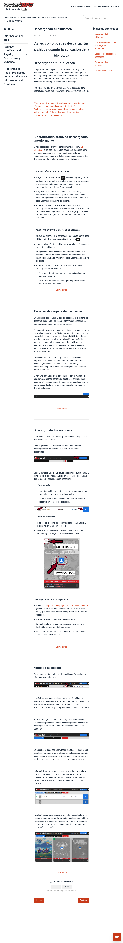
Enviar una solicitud (100, 6)
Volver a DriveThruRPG (81, 6)
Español (113, 6)
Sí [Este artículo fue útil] (57, 887)
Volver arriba (61, 290)
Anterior (39, 900)
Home (11, 29)
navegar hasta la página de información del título (66, 606)
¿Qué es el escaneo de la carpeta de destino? (54, 106)
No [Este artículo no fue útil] (68, 887)
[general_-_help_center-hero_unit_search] (101, 18)
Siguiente (83, 900)
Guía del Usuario (14, 21)
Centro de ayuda (13, 9)
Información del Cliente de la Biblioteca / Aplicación (44, 18)
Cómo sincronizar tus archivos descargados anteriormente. (60, 103)
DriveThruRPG (10, 18)
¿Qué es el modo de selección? (48, 115)
